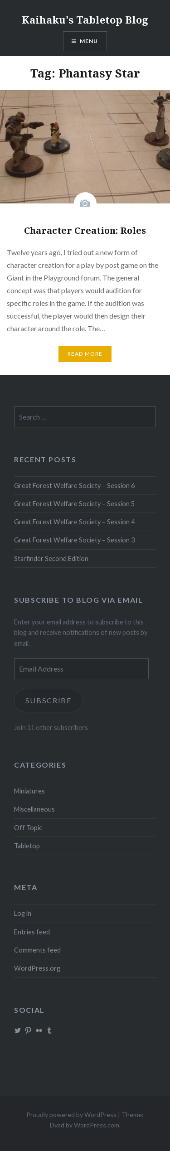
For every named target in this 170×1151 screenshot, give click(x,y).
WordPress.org (37, 968)
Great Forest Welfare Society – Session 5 (74, 504)
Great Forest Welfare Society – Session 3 (74, 540)
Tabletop (27, 846)
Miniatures (29, 791)
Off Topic (28, 828)
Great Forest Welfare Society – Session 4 (74, 522)
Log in (22, 913)
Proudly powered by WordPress (71, 1114)
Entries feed (32, 932)
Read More (85, 353)
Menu (89, 41)
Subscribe (48, 700)
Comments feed (37, 950)
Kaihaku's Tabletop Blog (85, 19)
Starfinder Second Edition (51, 558)
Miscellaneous (34, 809)
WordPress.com (96, 1125)
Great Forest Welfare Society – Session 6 (74, 485)
